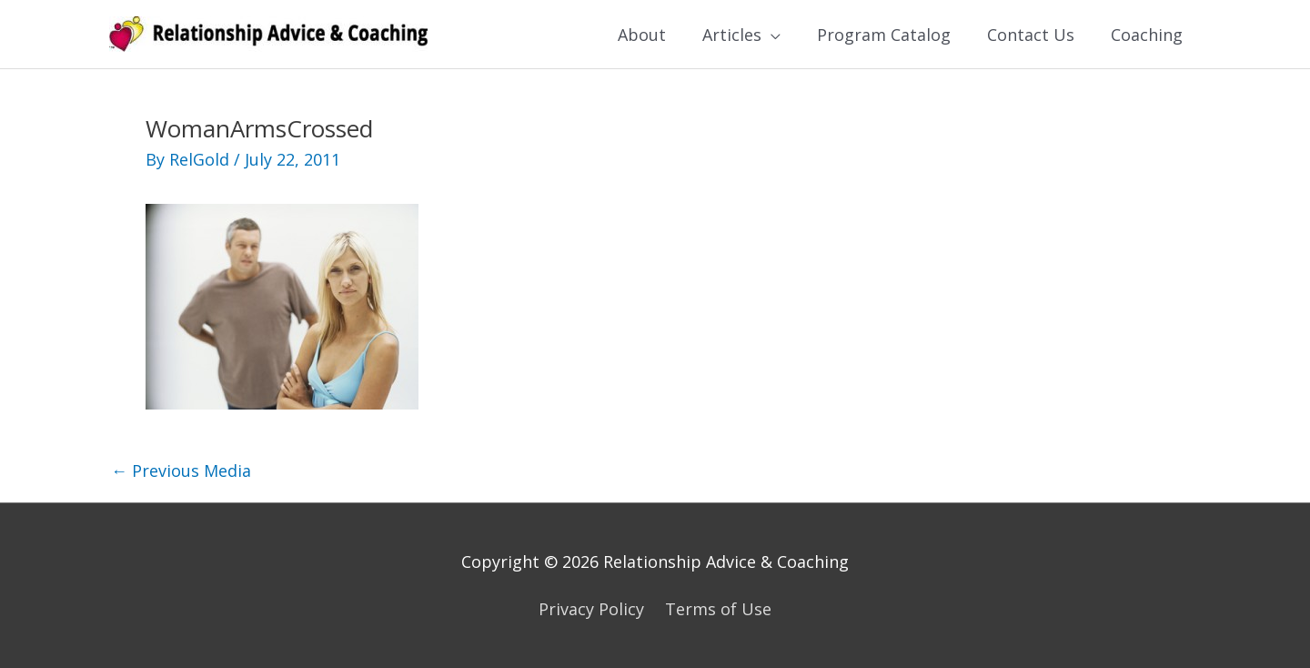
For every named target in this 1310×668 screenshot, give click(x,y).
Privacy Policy (591, 609)
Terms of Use (718, 609)
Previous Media (181, 470)
